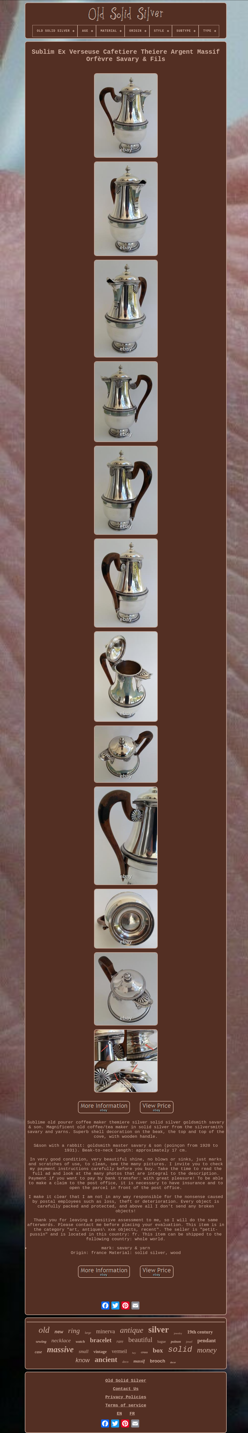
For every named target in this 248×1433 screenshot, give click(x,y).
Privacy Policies (125, 1397)
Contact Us (125, 1388)
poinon (176, 1342)
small (84, 1351)
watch (80, 1342)
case (38, 1352)
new (58, 1332)
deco (125, 1362)
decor (173, 1362)
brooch (157, 1361)
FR (132, 1413)
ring (74, 1330)
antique (131, 1330)
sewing (41, 1342)
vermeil (119, 1351)
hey (134, 1352)
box (158, 1350)
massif (139, 1361)
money (207, 1350)
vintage (100, 1351)
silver (158, 1329)
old (44, 1329)
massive (60, 1349)
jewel (189, 1342)
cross (144, 1352)
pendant (206, 1341)
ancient (106, 1360)
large (88, 1332)
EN (119, 1413)
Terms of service (125, 1405)
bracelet (101, 1340)
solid (180, 1349)
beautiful (140, 1340)
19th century (200, 1331)
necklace (61, 1340)
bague (161, 1342)
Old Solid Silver (125, 1380)
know (83, 1360)
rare (120, 1341)
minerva (105, 1331)
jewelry (178, 1333)
